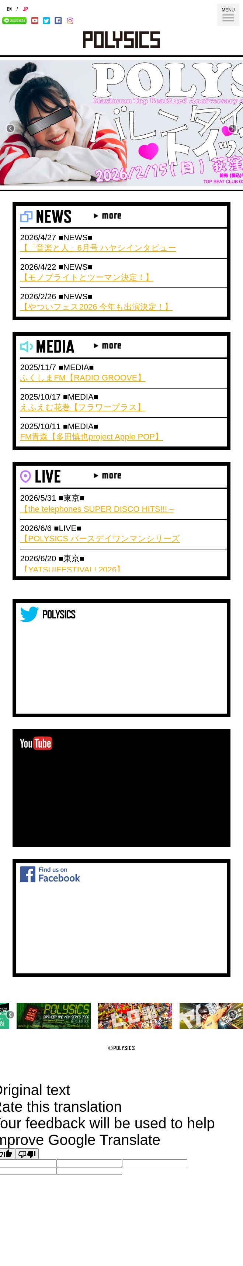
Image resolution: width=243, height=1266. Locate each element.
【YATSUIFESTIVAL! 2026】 (72, 569)
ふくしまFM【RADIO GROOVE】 (82, 377)
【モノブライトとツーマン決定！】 (86, 277)
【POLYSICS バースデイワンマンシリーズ (100, 538)
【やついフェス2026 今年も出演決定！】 (96, 306)
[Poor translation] (27, 1153)
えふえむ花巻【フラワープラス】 (82, 407)
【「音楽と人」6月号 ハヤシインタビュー (98, 247)
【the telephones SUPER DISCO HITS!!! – (97, 509)
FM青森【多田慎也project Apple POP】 (91, 436)
